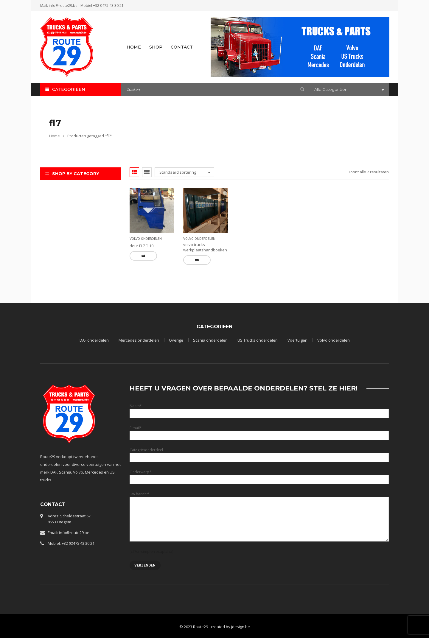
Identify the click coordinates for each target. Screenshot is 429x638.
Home (54, 136)
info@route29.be (63, 5)
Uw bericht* (259, 506)
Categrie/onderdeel (259, 453)
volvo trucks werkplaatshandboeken (205, 247)
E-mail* (259, 431)
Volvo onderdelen (146, 239)
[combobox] (348, 90)
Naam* (259, 409)
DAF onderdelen (94, 340)
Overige (176, 340)
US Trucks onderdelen (257, 340)
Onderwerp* (259, 475)
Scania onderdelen (210, 340)
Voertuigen (297, 340)
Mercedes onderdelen (139, 340)
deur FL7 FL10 (141, 245)
